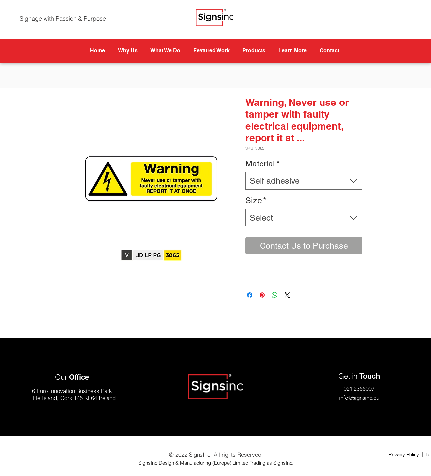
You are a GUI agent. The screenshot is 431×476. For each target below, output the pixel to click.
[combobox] (303, 181)
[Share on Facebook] (250, 295)
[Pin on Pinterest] (262, 295)
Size (255, 200)
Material (262, 163)
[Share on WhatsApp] (275, 295)
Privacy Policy (403, 454)
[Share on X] (287, 295)
